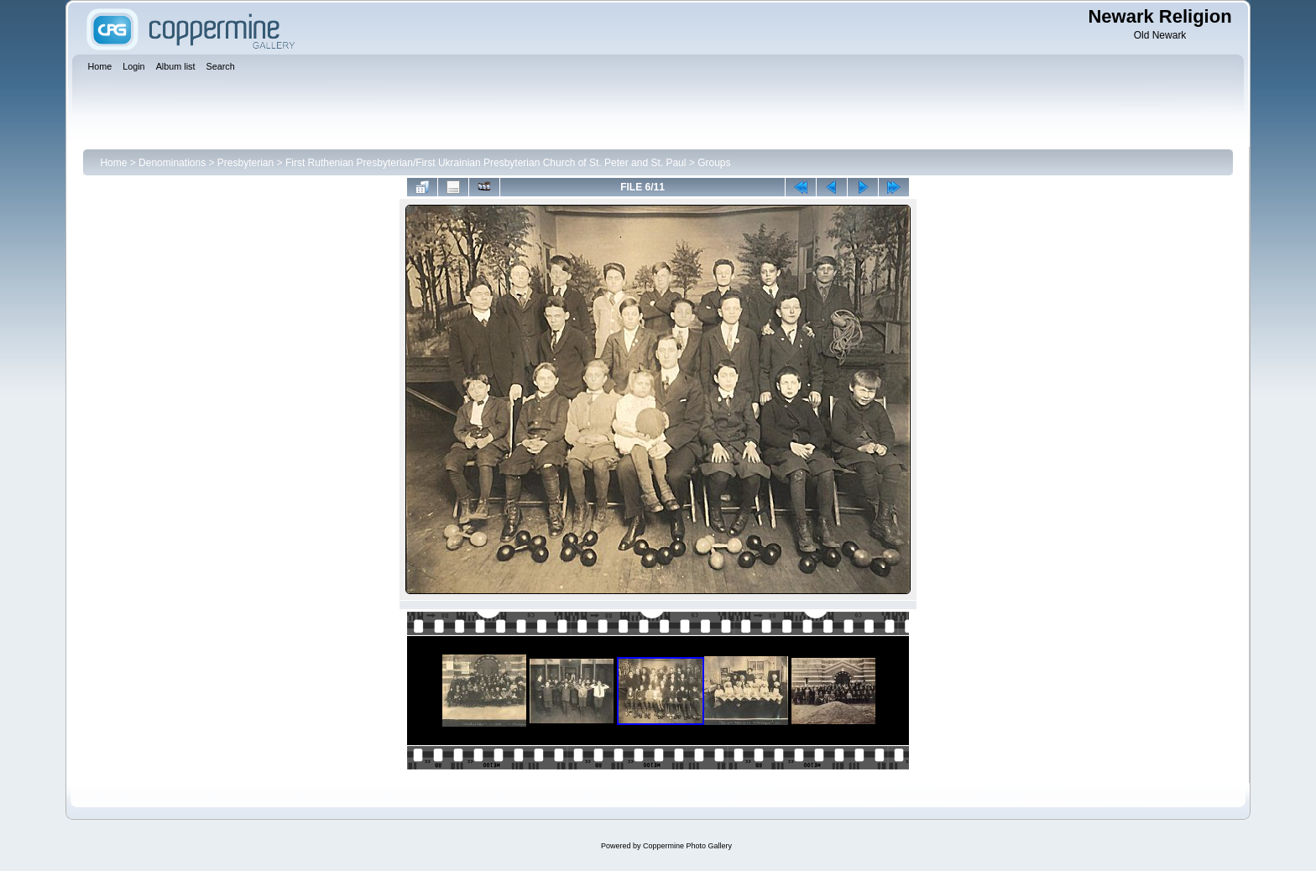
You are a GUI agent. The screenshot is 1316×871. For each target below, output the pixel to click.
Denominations (172, 163)
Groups (713, 163)
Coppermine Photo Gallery (687, 846)
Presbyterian (245, 163)
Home (113, 163)
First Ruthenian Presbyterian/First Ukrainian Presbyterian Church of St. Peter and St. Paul (486, 163)
